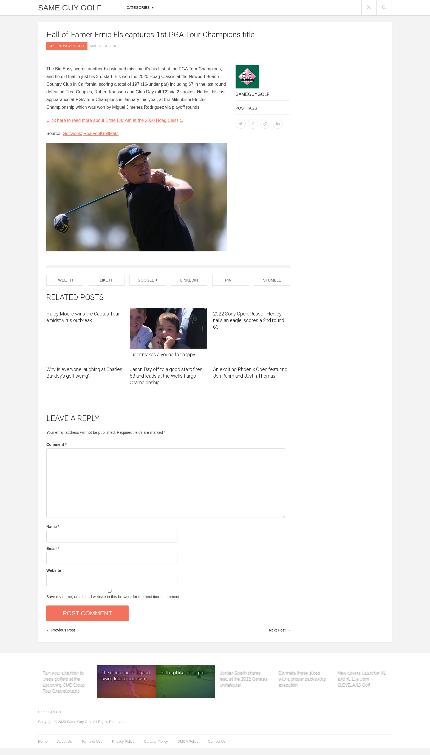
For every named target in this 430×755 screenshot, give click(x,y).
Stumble (272, 280)
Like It (106, 280)
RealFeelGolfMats (100, 133)
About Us (64, 741)
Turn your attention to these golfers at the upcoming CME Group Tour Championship (64, 672)
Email (52, 548)
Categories (138, 7)
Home (43, 741)
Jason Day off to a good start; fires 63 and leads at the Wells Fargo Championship (166, 375)
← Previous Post (60, 630)
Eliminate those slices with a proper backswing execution (302, 672)
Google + (148, 280)
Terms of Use (92, 741)
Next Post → (279, 630)
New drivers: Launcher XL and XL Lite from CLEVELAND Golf (362, 672)
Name (52, 526)
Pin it (230, 280)
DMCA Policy (187, 741)
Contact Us (216, 741)
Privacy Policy (123, 741)
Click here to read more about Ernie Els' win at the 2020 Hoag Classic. (114, 120)
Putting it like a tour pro (183, 672)
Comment (56, 444)
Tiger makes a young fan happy (162, 354)
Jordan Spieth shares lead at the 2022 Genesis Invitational (243, 672)
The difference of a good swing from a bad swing (126, 675)
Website (53, 570)
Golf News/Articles (67, 46)
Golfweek (72, 133)
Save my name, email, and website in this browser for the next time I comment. (113, 597)
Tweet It (64, 280)
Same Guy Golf (69, 8)
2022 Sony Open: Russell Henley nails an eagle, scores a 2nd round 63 (248, 320)
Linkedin (189, 280)
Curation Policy (156, 741)
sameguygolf (253, 94)
